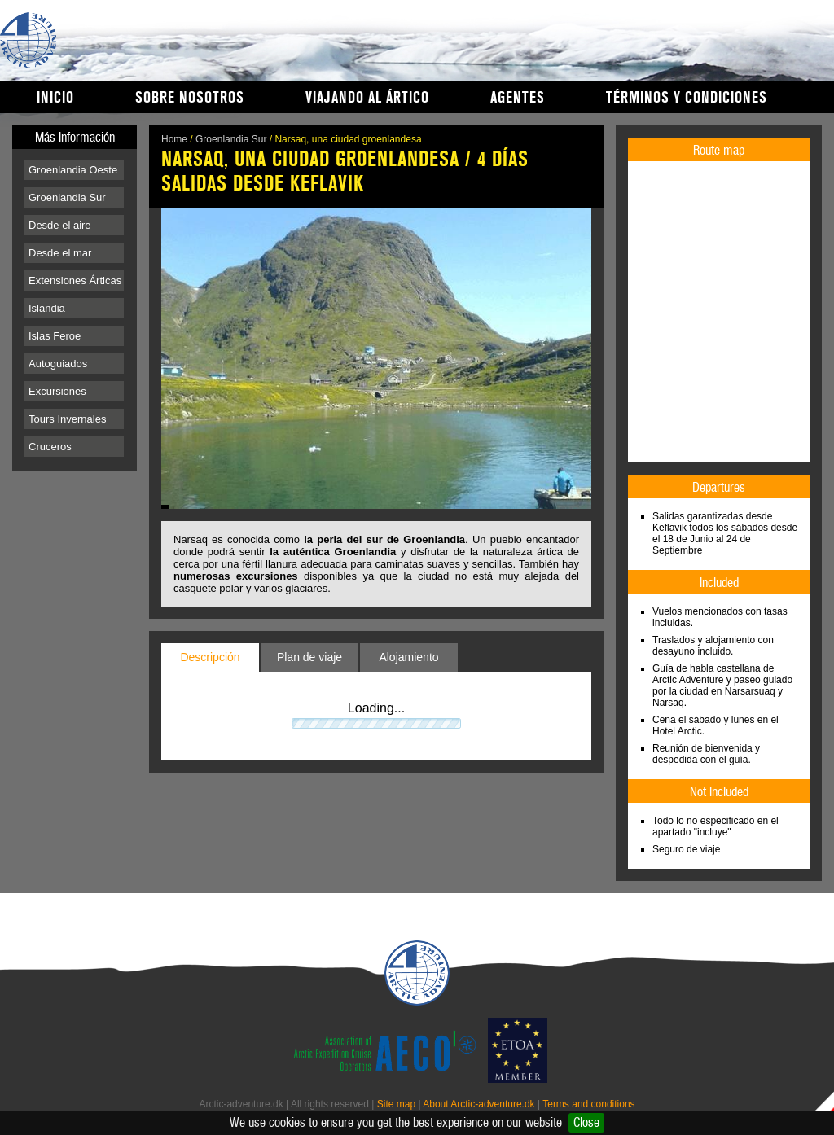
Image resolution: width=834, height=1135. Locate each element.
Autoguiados (58, 363)
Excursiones (57, 391)
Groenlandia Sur (67, 197)
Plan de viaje (309, 657)
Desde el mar (60, 253)
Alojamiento (408, 657)
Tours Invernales (67, 419)
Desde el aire (60, 225)
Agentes (517, 98)
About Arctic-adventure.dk (478, 1104)
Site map (396, 1104)
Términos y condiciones (686, 98)
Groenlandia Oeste (73, 170)
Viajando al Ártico (367, 98)
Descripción (209, 657)
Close (586, 1122)
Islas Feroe (55, 336)
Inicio (55, 98)
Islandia (47, 308)
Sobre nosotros (189, 98)
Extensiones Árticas (75, 280)
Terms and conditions (588, 1104)
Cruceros (50, 446)
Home (174, 139)
